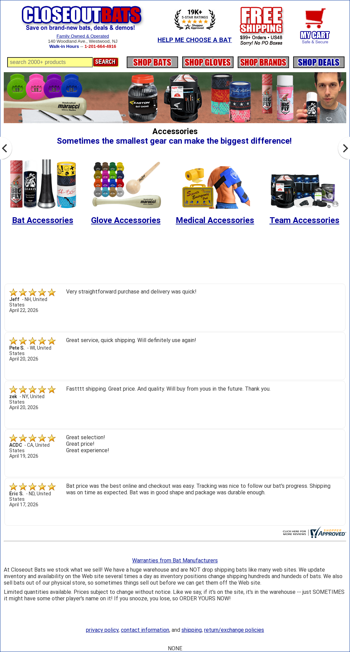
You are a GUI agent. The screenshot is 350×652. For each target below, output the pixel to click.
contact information (145, 630)
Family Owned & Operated (83, 36)
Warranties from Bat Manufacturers (175, 560)
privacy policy (102, 630)
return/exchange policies (234, 630)
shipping (192, 630)
